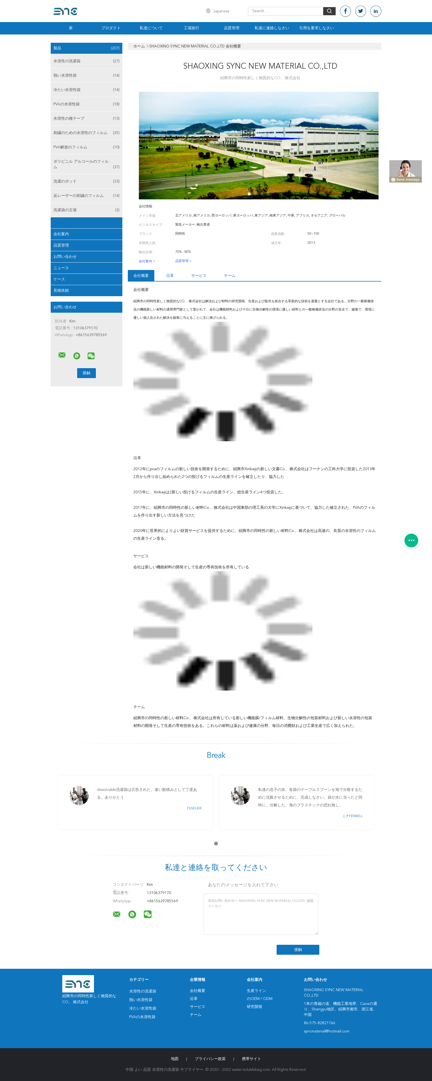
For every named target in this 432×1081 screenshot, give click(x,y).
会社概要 (141, 276)
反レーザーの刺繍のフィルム (86, 196)
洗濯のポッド (86, 181)
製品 (86, 48)
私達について (151, 28)
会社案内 (61, 234)
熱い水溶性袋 (86, 75)
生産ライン (256, 991)
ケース (59, 279)
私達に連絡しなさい (272, 28)
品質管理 (231, 28)
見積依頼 (61, 291)
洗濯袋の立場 (86, 210)
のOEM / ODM (259, 999)
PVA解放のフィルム (86, 147)
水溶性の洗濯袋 (86, 61)
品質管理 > (183, 261)
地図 (175, 1059)
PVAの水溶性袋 (86, 104)
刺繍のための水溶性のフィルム (86, 133)
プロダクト (111, 28)
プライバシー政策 (210, 1059)
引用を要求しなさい (316, 28)
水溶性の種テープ (86, 118)
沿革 (170, 276)
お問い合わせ (65, 257)
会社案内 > (147, 261)
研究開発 (254, 1007)
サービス (199, 276)
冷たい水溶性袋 (86, 90)
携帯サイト (251, 1059)
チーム (230, 276)
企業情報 (61, 223)
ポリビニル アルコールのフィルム (86, 165)
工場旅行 (191, 28)
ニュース (61, 268)
